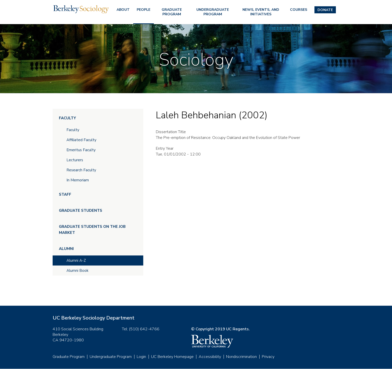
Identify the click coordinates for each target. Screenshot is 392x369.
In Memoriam (77, 180)
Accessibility (210, 357)
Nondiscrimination (241, 357)
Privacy (268, 357)
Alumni (66, 248)
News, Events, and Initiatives (260, 12)
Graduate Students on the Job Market (92, 229)
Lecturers (74, 160)
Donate (325, 10)
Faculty (67, 118)
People (143, 9)
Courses (298, 9)
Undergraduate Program (212, 12)
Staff (65, 194)
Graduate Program (172, 12)
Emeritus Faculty (81, 149)
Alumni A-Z (76, 260)
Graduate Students (80, 210)
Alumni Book (77, 270)
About (123, 9)
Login (141, 357)
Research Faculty (81, 170)
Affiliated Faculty (81, 139)
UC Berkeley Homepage (172, 357)
